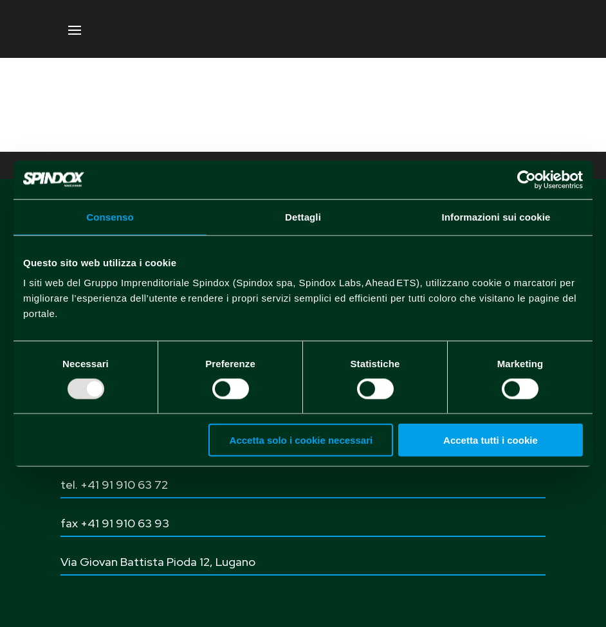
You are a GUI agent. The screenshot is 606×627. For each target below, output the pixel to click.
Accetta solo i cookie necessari (301, 440)
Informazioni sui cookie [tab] (496, 216)
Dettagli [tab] (303, 216)
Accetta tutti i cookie (490, 440)
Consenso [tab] (109, 216)
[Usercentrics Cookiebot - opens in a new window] (526, 179)
